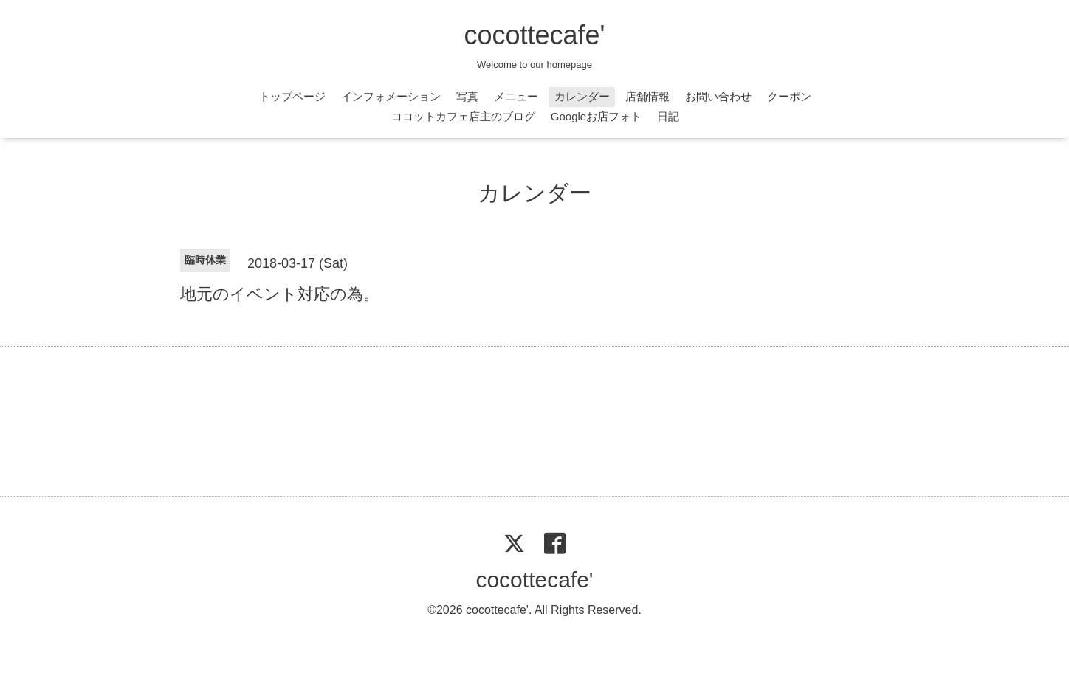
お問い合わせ (718, 96)
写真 (467, 96)
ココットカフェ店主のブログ (463, 116)
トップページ (292, 96)
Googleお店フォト (596, 116)
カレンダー (582, 96)
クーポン (789, 96)
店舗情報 (647, 96)
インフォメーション (391, 96)
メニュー (516, 96)
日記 (668, 116)
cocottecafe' (534, 35)
